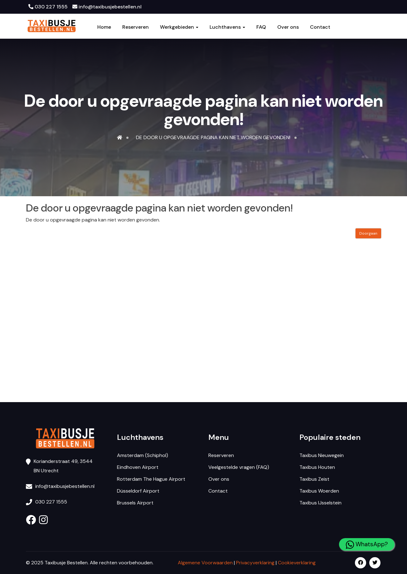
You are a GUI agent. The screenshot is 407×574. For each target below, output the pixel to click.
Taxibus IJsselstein (320, 502)
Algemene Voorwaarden (205, 562)
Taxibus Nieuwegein (321, 455)
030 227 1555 (48, 6)
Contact (320, 27)
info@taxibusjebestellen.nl (107, 6)
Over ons (288, 27)
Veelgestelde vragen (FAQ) (238, 467)
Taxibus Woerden (319, 491)
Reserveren (135, 27)
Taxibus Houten (317, 467)
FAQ (261, 27)
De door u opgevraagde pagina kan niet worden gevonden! (213, 137)
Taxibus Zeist (314, 479)
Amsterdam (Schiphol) (142, 455)
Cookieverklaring (297, 562)
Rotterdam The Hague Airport (151, 479)
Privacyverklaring (255, 562)
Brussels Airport (135, 502)
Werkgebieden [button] (179, 27)
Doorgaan (368, 233)
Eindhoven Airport (137, 467)
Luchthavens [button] (227, 27)
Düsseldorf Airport (138, 491)
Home (104, 27)
